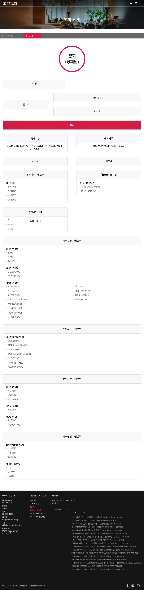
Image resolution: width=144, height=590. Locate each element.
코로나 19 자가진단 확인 (37, 516)
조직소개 (29, 36)
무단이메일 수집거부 (36, 513)
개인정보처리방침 (35, 510)
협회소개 (11, 36)
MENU (140, 3)
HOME (2, 35)
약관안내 (32, 507)
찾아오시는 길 (34, 503)
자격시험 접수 (59, 510)
